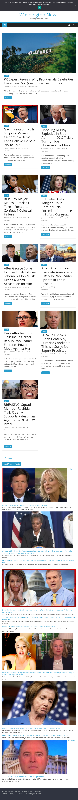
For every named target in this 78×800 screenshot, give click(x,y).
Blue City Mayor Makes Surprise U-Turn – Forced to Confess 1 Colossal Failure (18, 206)
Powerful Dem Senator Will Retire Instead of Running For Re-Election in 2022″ (28, 627)
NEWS (6, 76)
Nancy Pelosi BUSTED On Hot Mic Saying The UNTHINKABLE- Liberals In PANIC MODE (31, 728)
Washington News (39, 14)
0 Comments (33, 86)
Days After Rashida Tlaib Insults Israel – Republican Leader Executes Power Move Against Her (18, 341)
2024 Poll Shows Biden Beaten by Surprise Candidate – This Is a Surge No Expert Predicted (57, 343)
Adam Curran (24, 86)
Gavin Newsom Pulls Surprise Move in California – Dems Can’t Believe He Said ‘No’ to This (19, 137)
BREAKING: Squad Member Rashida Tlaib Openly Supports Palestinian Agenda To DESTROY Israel (19, 414)
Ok (39, 7)
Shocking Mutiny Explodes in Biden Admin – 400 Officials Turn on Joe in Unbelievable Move (57, 137)
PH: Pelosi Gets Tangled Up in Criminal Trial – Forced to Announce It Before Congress (56, 207)
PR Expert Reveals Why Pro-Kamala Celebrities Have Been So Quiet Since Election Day (38, 81)
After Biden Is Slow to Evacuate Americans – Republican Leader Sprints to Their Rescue (57, 276)
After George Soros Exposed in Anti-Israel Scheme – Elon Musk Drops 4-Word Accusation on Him (20, 276)
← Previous (7, 458)
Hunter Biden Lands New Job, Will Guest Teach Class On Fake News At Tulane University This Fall (35, 736)
